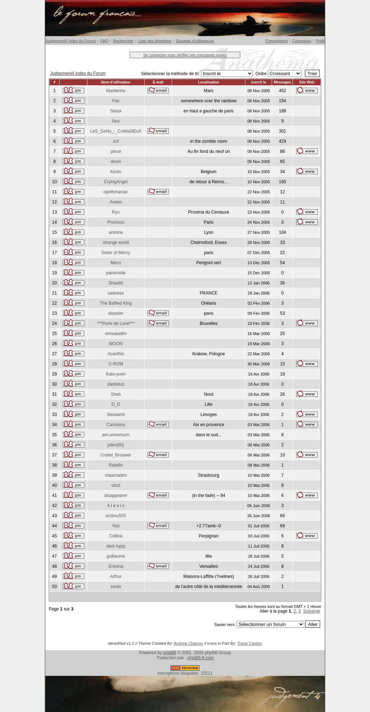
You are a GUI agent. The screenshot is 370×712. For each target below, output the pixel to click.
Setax (115, 110)
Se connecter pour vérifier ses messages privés (185, 55)
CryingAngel (116, 181)
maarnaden (116, 475)
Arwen (115, 202)
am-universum (115, 434)
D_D (115, 404)
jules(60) (115, 444)
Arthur (116, 576)
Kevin (115, 171)
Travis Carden (249, 643)
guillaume (116, 556)
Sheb (116, 394)
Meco (116, 262)
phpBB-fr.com (201, 657)
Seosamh (116, 414)
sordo (115, 586)
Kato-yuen (116, 374)
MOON (115, 343)
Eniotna (115, 566)
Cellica (115, 536)
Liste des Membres (154, 41)
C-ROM (115, 363)
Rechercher (123, 41)
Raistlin (116, 465)
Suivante (311, 611)
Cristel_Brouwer (115, 455)
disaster (115, 313)
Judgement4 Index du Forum (70, 41)
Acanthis (115, 353)
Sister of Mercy (115, 252)
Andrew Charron (188, 643)
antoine (116, 232)
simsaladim (115, 333)
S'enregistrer (277, 41)
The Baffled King (116, 303)
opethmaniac (115, 191)
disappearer (115, 495)
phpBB (169, 652)
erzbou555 (116, 515)
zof (116, 141)
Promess (115, 222)
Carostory (115, 424)
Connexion (301, 41)
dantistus (115, 384)
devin (116, 161)
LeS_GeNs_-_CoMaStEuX (115, 131)
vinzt (115, 485)
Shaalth (115, 283)
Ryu (116, 212)
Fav (115, 100)
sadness (116, 293)
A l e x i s (115, 505)
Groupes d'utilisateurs (195, 41)
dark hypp (115, 546)
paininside (115, 272)
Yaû (115, 525)
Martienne (115, 90)
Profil (320, 41)
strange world (116, 242)
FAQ (104, 41)
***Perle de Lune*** (115, 323)
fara (116, 121)
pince (116, 151)
